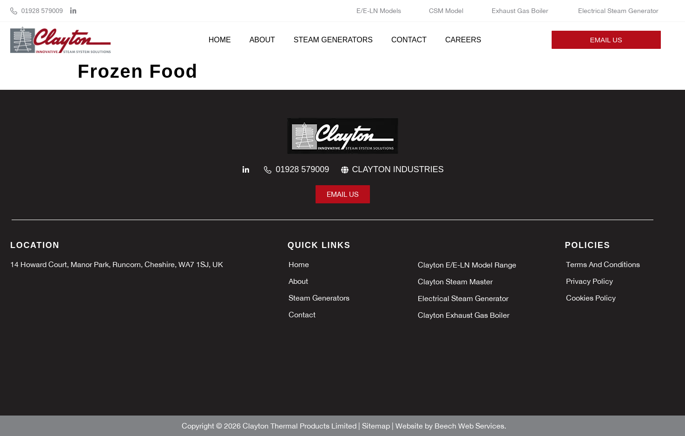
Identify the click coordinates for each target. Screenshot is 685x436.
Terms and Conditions (603, 264)
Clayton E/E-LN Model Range (467, 265)
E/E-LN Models (378, 10)
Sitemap (377, 426)
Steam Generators (333, 40)
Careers (463, 40)
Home (220, 40)
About (262, 40)
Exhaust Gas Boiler (521, 10)
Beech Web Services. (470, 426)
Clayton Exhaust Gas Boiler (464, 315)
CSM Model (446, 10)
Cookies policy (591, 298)
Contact (409, 40)
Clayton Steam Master (456, 281)
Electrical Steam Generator (618, 10)
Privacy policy (589, 281)
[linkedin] (75, 10)
